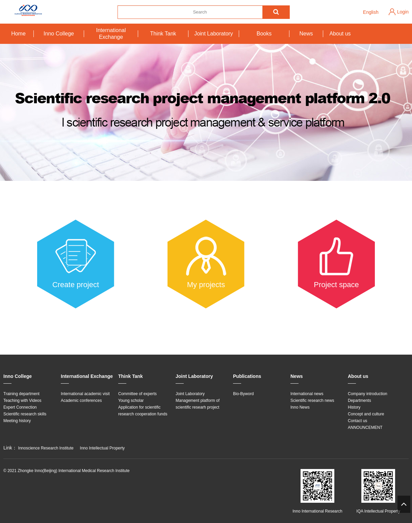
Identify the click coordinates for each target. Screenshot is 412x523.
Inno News (300, 407)
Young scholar (131, 400)
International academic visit (85, 393)
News (306, 33)
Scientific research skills (24, 414)
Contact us (357, 420)
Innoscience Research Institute (46, 448)
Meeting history (17, 420)
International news (306, 393)
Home (18, 33)
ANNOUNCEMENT (365, 427)
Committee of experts (137, 393)
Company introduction (367, 393)
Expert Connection (20, 407)
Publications (247, 376)
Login (403, 12)
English (371, 12)
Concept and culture (366, 414)
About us (340, 33)
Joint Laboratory (213, 33)
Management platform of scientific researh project (198, 404)
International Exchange (111, 33)
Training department (21, 393)
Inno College (59, 33)
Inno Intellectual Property (102, 448)
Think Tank (163, 33)
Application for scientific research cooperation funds (142, 410)
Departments (359, 400)
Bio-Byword (243, 393)
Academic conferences (81, 400)
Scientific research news (312, 400)
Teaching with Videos (22, 400)
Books (264, 33)
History (354, 407)
